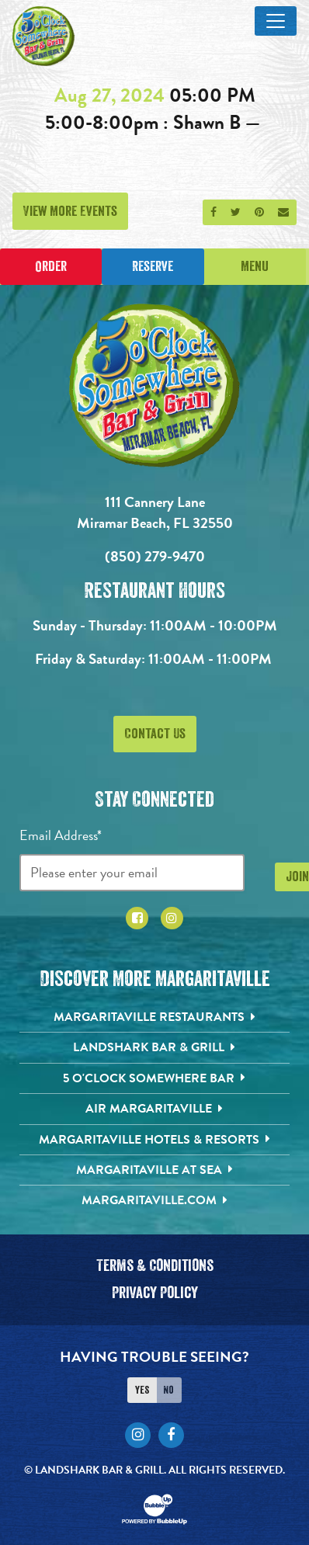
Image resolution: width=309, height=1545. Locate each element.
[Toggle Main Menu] (276, 21)
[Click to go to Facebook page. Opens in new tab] (137, 918)
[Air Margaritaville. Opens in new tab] (154, 1108)
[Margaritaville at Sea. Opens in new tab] (154, 1170)
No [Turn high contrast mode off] (168, 1389)
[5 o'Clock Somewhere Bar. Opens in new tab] (154, 1078)
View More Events (70, 211)
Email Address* (60, 835)
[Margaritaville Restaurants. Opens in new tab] (154, 1017)
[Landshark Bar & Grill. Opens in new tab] (154, 1047)
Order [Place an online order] (51, 266)
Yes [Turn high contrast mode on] (142, 1389)
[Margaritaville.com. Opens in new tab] (154, 1200)
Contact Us (155, 734)
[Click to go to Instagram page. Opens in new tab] (172, 918)
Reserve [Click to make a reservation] (152, 266)
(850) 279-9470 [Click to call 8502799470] (155, 556)
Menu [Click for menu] (255, 266)
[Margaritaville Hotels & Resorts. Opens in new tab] (154, 1139)
